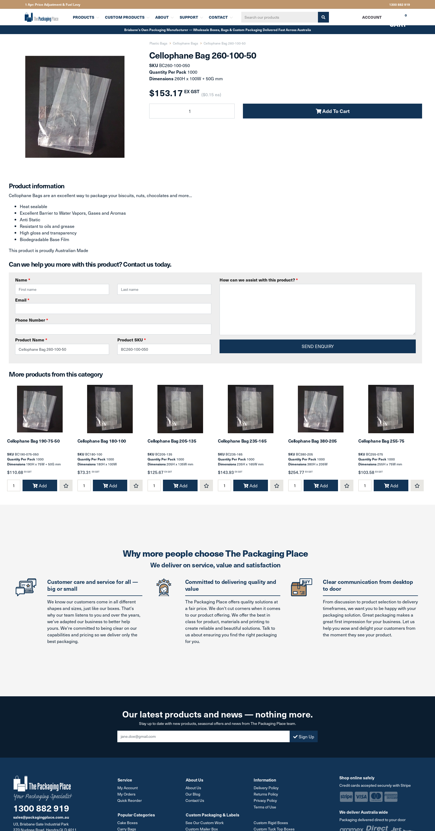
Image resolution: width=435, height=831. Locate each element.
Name (22, 280)
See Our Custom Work (205, 823)
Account (372, 17)
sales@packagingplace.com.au (41, 818)
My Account (128, 789)
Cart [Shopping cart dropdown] (394, 19)
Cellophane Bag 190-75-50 (33, 442)
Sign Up (303, 737)
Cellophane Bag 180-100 (101, 442)
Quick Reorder (130, 801)
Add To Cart (333, 110)
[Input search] (279, 17)
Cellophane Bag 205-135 (172, 442)
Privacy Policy (265, 801)
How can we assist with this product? (259, 280)
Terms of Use (265, 808)
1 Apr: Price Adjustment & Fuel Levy (52, 4)
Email (113, 305)
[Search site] (322, 17)
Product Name (31, 340)
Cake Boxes (128, 823)
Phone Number (31, 320)
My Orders (127, 795)
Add (40, 487)
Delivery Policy (266, 789)
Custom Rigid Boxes (271, 823)
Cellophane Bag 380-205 (312, 442)
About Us (193, 789)
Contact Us (195, 801)
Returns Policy (266, 795)
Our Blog (193, 795)
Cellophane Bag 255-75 (381, 442)
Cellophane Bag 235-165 (242, 442)
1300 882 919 (399, 4)
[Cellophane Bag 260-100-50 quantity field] (192, 111)
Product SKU (131, 340)
